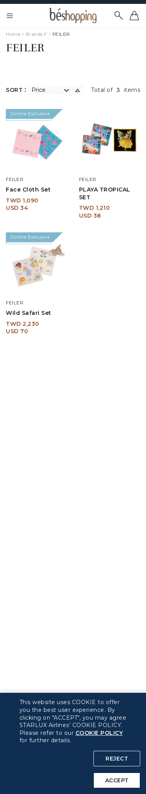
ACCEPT (117, 780)
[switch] (77, 90)
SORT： (17, 89)
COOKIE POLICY (99, 732)
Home (13, 34)
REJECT (117, 758)
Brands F (36, 34)
